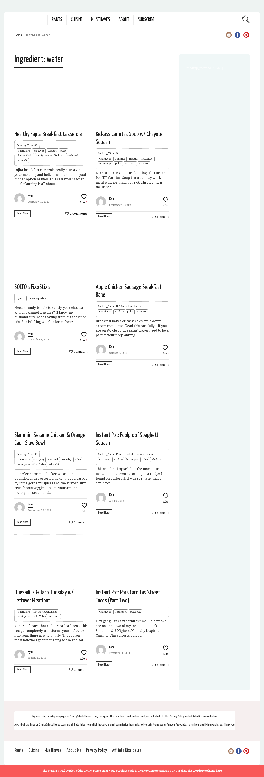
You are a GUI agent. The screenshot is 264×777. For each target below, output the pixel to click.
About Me (73, 750)
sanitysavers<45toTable (50, 155)
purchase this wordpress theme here (199, 770)
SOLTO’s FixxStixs (32, 287)
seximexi (72, 155)
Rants (57, 19)
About (123, 19)
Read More (22, 213)
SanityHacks (25, 155)
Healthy (52, 150)
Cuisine (76, 19)
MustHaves (100, 19)
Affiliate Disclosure (126, 750)
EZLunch (120, 158)
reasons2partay (37, 298)
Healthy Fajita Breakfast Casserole (48, 134)
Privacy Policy (96, 750)
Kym (30, 196)
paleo (63, 150)
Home (18, 35)
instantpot (147, 158)
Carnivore (24, 150)
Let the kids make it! (45, 611)
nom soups (105, 163)
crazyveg (38, 150)
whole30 (23, 160)
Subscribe (146, 19)
